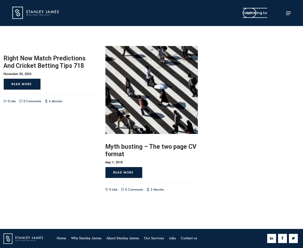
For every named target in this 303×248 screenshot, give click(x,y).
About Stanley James (122, 238)
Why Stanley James (86, 238)
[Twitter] (293, 238)
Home (61, 238)
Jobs (172, 238)
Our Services (154, 238)
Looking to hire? (255, 13)
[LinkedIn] (271, 238)
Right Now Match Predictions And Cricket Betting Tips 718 (44, 62)
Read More (22, 84)
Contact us (189, 238)
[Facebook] (282, 238)
